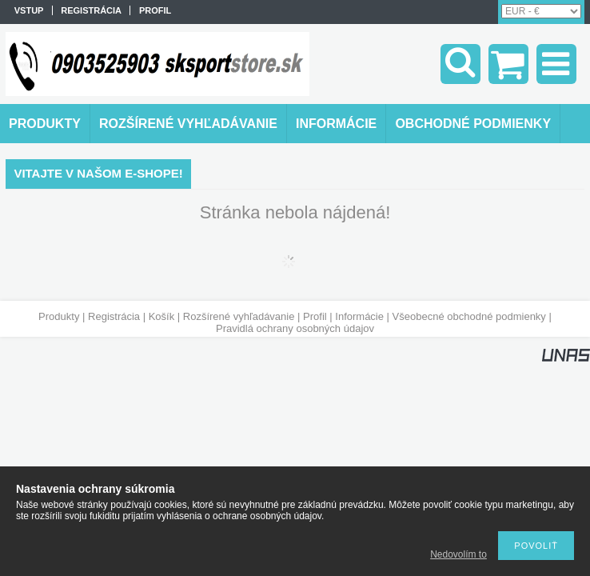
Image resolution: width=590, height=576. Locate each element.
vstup (29, 10)
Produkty (58, 316)
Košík (162, 316)
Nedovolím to (458, 554)
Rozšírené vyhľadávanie (239, 316)
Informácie (359, 316)
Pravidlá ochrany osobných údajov (295, 328)
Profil (315, 316)
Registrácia (114, 316)
